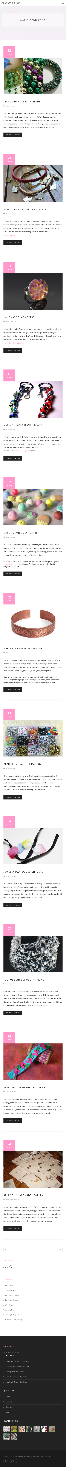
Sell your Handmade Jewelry (23, 1195)
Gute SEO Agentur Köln (11, 564)
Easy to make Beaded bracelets (24, 209)
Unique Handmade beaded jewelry (18, 1366)
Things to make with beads (22, 101)
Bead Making (10, 106)
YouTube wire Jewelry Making (23, 979)
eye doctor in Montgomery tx (13, 343)
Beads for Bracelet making (22, 764)
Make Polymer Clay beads (20, 532)
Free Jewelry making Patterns (24, 1087)
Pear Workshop (11, 2)
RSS (7, 1412)
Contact (9, 1402)
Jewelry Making (11, 876)
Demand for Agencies (23, 451)
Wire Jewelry (10, 653)
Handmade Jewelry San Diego (16, 1382)
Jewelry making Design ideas (23, 871)
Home (8, 1397)
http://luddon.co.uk (10, 235)
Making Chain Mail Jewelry (15, 1372)
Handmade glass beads (19, 317)
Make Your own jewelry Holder (16, 1377)
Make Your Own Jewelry (13, 1320)
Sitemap (9, 1407)
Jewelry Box (9, 1310)
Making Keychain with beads (22, 425)
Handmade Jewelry (12, 1199)
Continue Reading (13, 135)
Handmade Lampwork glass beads (18, 1361)
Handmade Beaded (12, 321)
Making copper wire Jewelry (22, 648)
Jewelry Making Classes (13, 1315)
